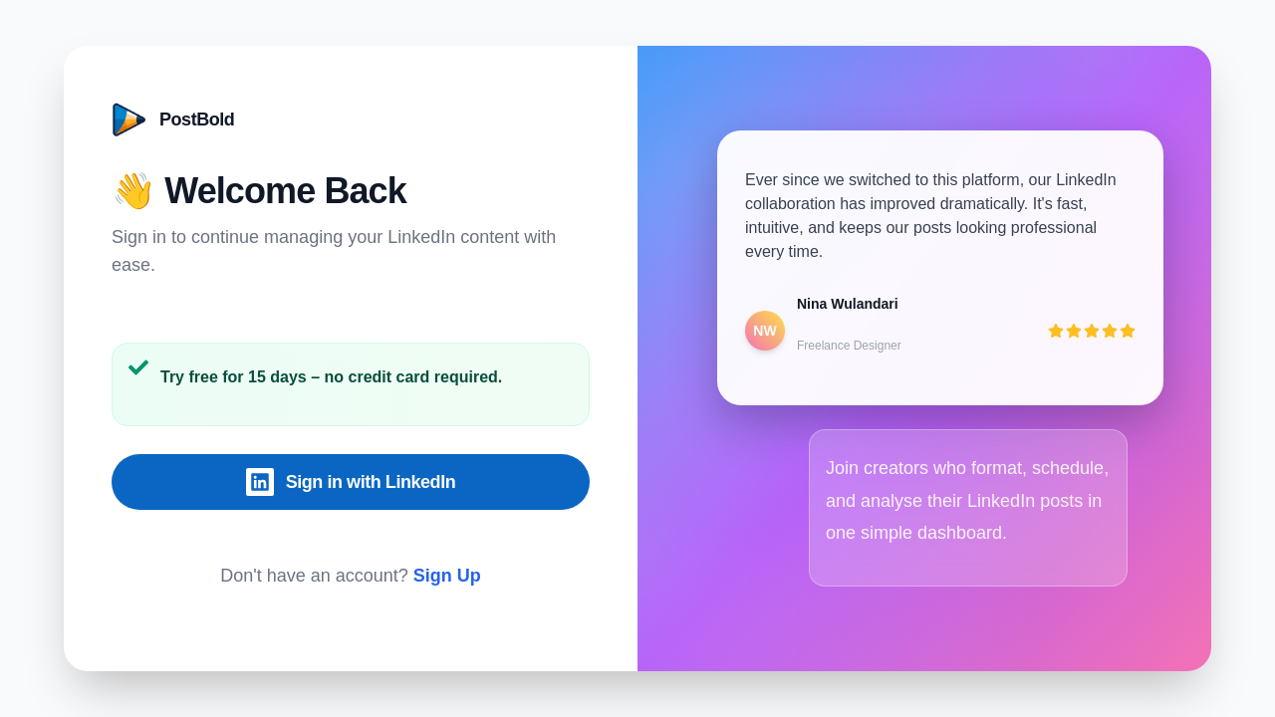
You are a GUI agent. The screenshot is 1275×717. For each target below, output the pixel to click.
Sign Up (447, 576)
